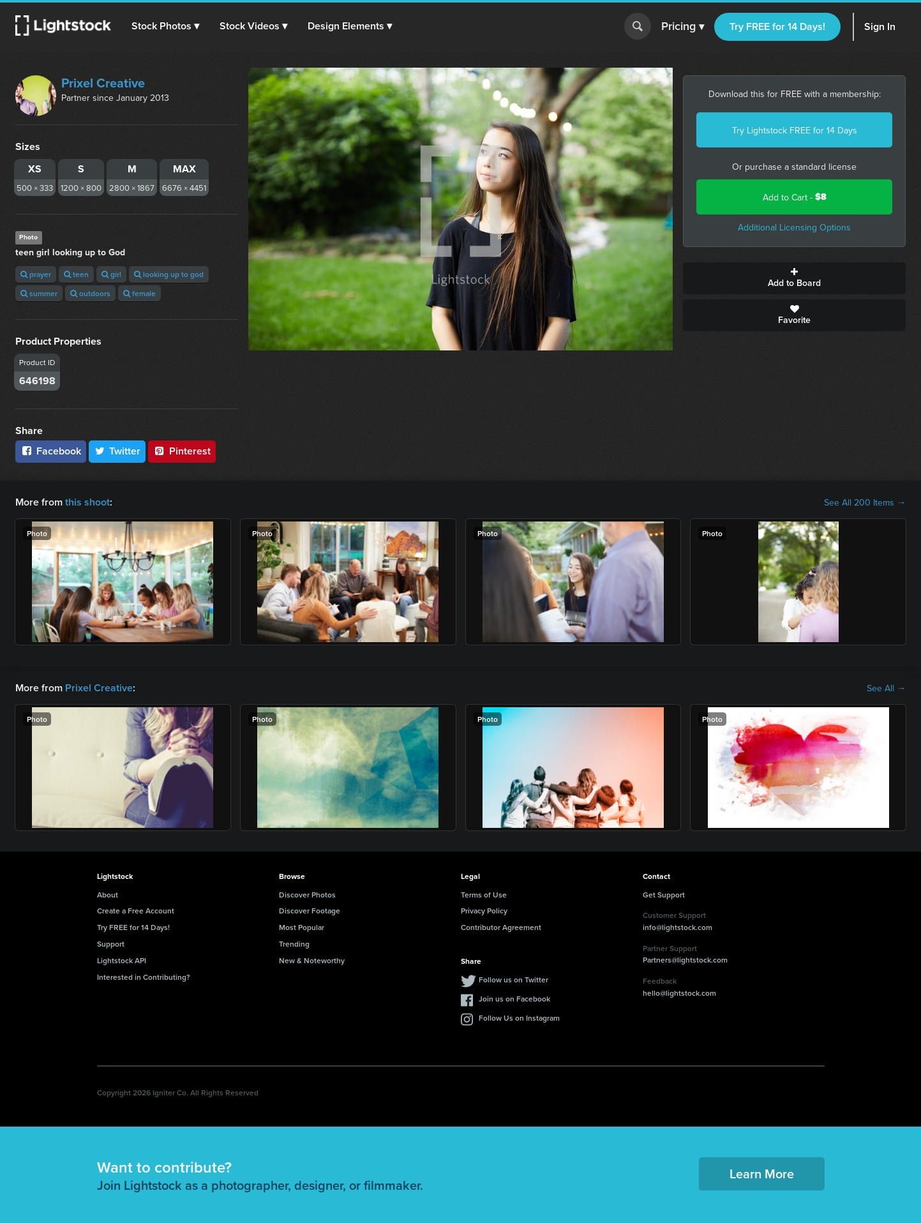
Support (110, 943)
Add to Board (794, 278)
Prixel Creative (103, 83)
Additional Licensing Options (794, 227)
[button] (165, 26)
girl (111, 274)
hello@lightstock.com (679, 992)
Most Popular (301, 927)
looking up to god (169, 274)
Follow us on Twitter (513, 979)
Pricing (682, 27)
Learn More (762, 1173)
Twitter (117, 451)
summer (38, 293)
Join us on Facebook (514, 998)
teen (76, 274)
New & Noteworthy (312, 960)
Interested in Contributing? (143, 977)
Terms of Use (484, 894)
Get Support (664, 894)
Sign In (879, 26)
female (139, 293)
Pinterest (182, 451)
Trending (294, 943)
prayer (35, 274)
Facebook (50, 451)
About (107, 894)
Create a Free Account (135, 910)
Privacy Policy (484, 910)
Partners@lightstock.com (685, 959)
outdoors (90, 293)
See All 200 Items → (865, 502)
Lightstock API (121, 960)
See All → (886, 688)
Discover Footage (309, 910)
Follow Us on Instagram (519, 1017)
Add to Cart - (795, 197)
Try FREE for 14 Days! (777, 26)
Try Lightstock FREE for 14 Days (794, 130)
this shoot (87, 502)
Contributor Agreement (501, 927)
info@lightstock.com (677, 927)
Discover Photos (307, 894)
